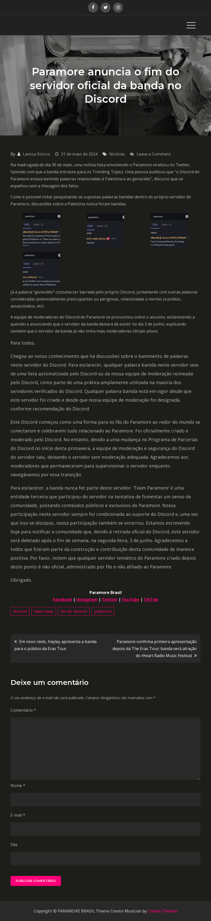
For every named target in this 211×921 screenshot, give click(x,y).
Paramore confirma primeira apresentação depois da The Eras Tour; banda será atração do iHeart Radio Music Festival (154, 648)
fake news (43, 611)
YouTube (131, 599)
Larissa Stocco (36, 154)
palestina (103, 611)
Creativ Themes (163, 911)
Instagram (87, 599)
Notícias (117, 154)
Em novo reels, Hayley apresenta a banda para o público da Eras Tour (55, 645)
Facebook (62, 599)
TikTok (151, 599)
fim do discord (74, 611)
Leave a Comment (153, 154)
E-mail (17, 815)
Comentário (23, 710)
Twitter (110, 599)
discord (20, 611)
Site (14, 844)
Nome (17, 785)
